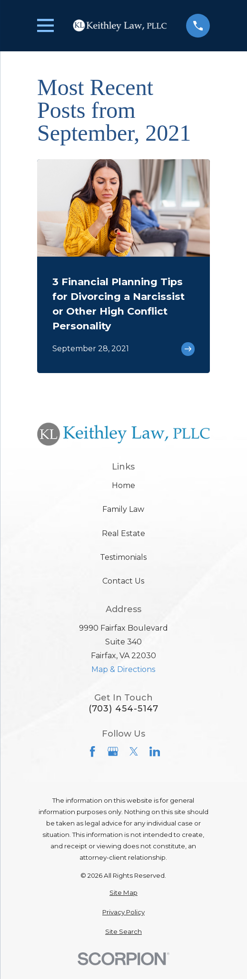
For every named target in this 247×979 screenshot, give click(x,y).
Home (123, 485)
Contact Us (123, 580)
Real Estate (123, 533)
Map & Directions (123, 669)
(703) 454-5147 (124, 708)
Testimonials (123, 557)
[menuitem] (123, 893)
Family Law (123, 509)
